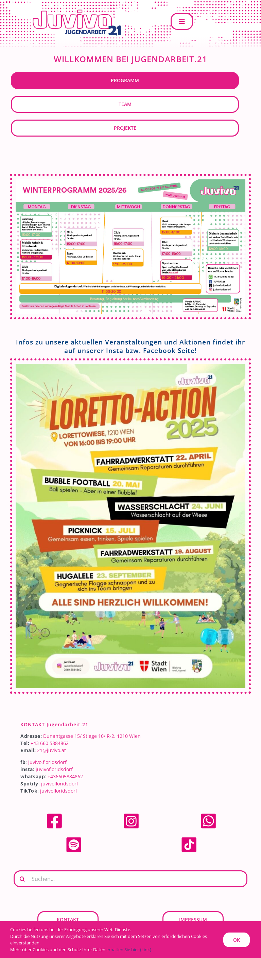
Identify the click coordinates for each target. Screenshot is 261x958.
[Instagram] (131, 815)
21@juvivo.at (51, 750)
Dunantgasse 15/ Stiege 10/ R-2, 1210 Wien (92, 736)
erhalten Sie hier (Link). (129, 949)
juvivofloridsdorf (54, 769)
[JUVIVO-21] (74, 9)
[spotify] (73, 838)
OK (236, 940)
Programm (125, 80)
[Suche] (22, 878)
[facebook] (54, 815)
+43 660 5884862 (50, 743)
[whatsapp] (208, 815)
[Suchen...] (130, 878)
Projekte (125, 128)
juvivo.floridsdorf (47, 762)
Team (125, 104)
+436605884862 (65, 776)
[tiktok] (188, 838)
